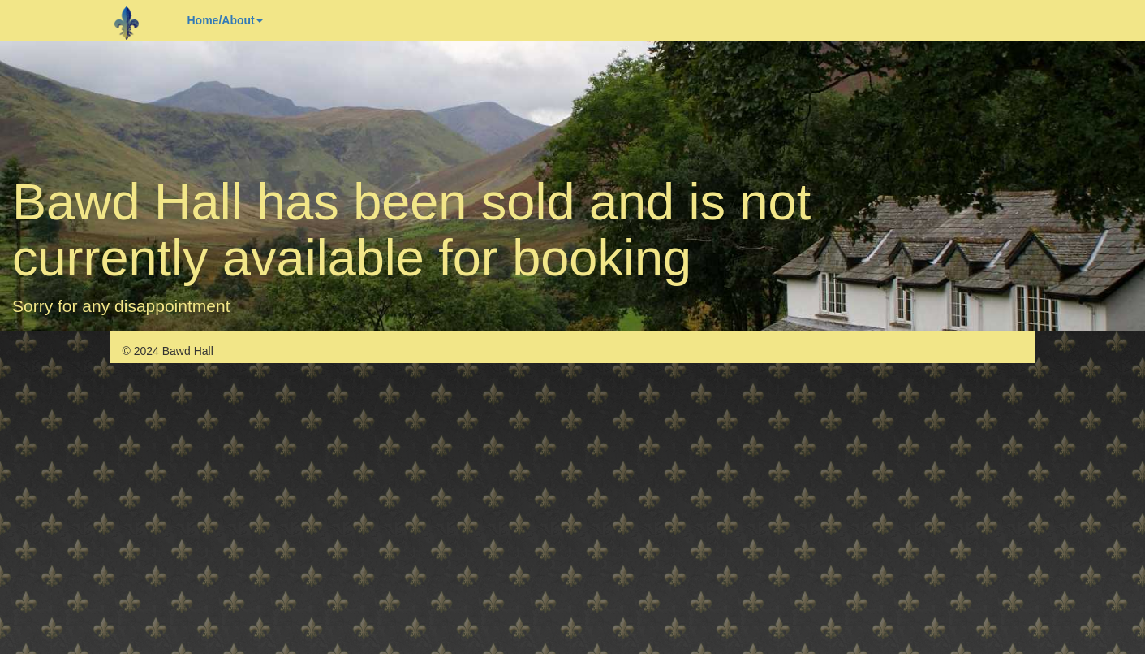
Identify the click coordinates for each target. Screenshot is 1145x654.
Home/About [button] (225, 20)
